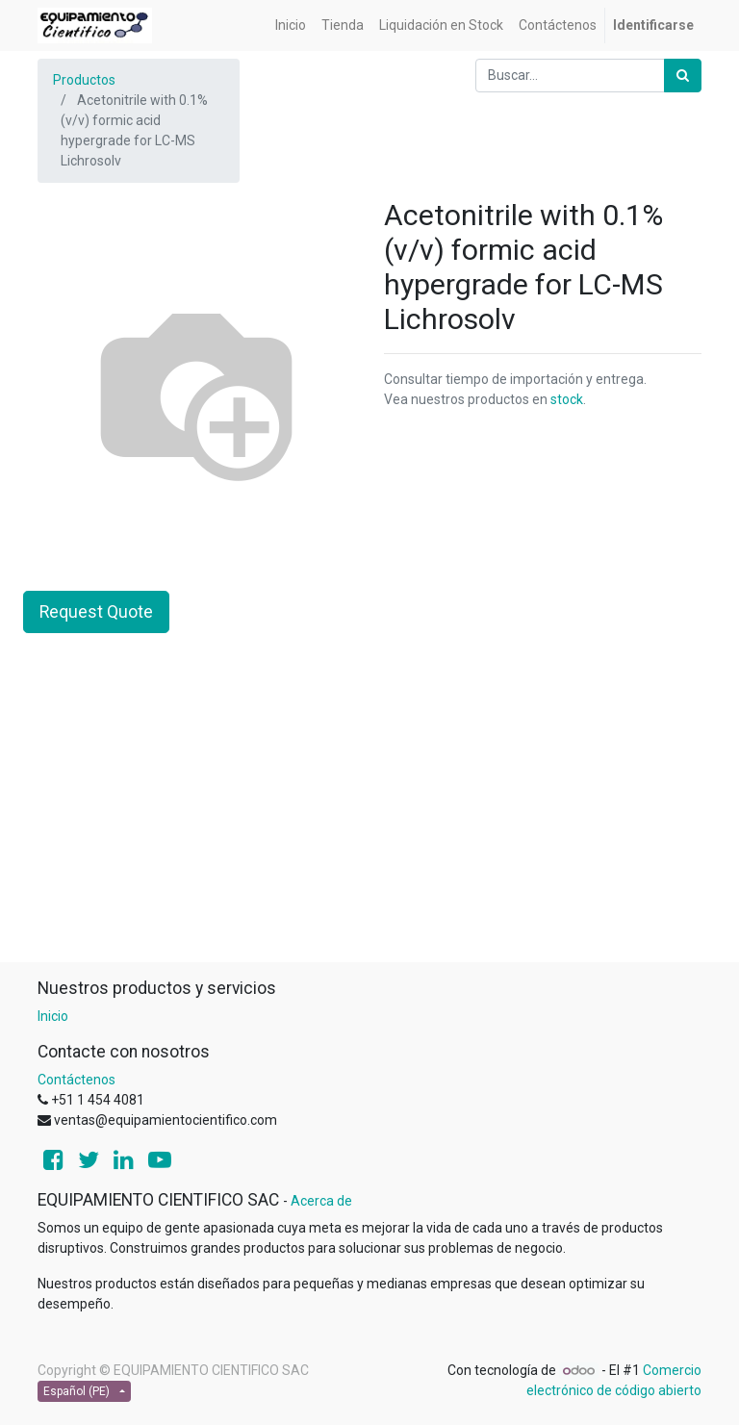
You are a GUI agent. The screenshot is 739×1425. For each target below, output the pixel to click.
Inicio (53, 1016)
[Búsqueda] (682, 75)
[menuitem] (291, 25)
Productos (84, 80)
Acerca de (321, 1201)
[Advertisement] (369, 826)
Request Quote (96, 612)
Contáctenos (76, 1079)
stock (566, 399)
